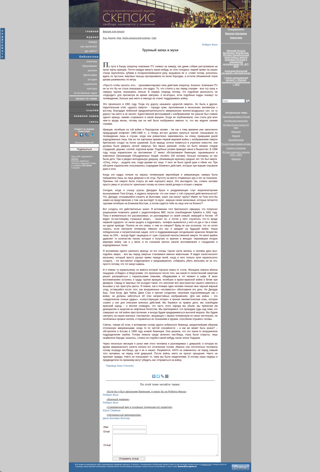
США (154, 38)
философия (90, 75)
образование (89, 66)
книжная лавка (86, 115)
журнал (92, 37)
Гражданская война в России (236, 117)
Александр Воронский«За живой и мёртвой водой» (236, 72)
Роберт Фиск (210, 44)
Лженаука (236, 159)
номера (92, 42)
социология (90, 84)
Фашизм (236, 136)
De (249, 1)
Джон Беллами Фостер (116, 418)
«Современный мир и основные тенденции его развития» (139, 407)
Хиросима (236, 37)
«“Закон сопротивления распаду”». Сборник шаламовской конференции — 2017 (236, 81)
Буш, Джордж (109, 38)
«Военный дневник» (118, 399)
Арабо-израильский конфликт (137, 38)
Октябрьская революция (236, 121)
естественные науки (85, 93)
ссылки (92, 110)
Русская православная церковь (236, 144)
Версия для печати (113, 31)
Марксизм (236, 132)
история (92, 79)
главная (92, 31)
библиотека (89, 56)
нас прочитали (88, 46)
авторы (92, 104)
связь (94, 121)
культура (92, 88)
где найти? (91, 51)
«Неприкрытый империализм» (124, 415)
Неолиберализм (236, 140)
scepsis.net (206, 464)
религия (92, 70)
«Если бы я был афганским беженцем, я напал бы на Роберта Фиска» (147, 391)
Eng (244, 1)
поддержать (2, 43)
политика (91, 61)
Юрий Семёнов (111, 410)
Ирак (119, 38)
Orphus (74, 159)
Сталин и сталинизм (236, 148)
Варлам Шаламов (236, 33)
